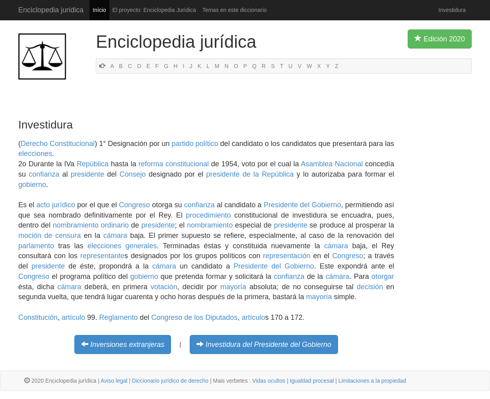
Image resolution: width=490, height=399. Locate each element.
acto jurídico (55, 205)
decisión (370, 287)
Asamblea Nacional (332, 164)
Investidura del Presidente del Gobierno (268, 344)
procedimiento (208, 215)
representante (102, 256)
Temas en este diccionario (234, 10)
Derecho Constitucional (58, 144)
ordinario (115, 225)
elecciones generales (122, 246)
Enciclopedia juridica (51, 10)
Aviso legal (114, 381)
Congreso (134, 205)
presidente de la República (250, 174)
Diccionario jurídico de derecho (170, 381)
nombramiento (76, 225)
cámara (115, 235)
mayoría (233, 287)
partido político (195, 144)
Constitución (38, 317)
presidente (87, 174)
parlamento (36, 246)
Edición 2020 (439, 38)
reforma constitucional (173, 164)
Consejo (132, 174)
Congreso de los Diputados (194, 317)
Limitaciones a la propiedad (372, 381)
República (93, 164)
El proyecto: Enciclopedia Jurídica (154, 10)
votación (164, 287)
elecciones (35, 154)
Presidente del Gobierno (302, 205)
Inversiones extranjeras (127, 344)
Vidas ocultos (268, 381)
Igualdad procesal (312, 381)
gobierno (32, 185)
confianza (44, 174)
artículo (73, 317)
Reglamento (118, 317)
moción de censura (49, 235)
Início (99, 10)
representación (286, 256)
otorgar (382, 276)
